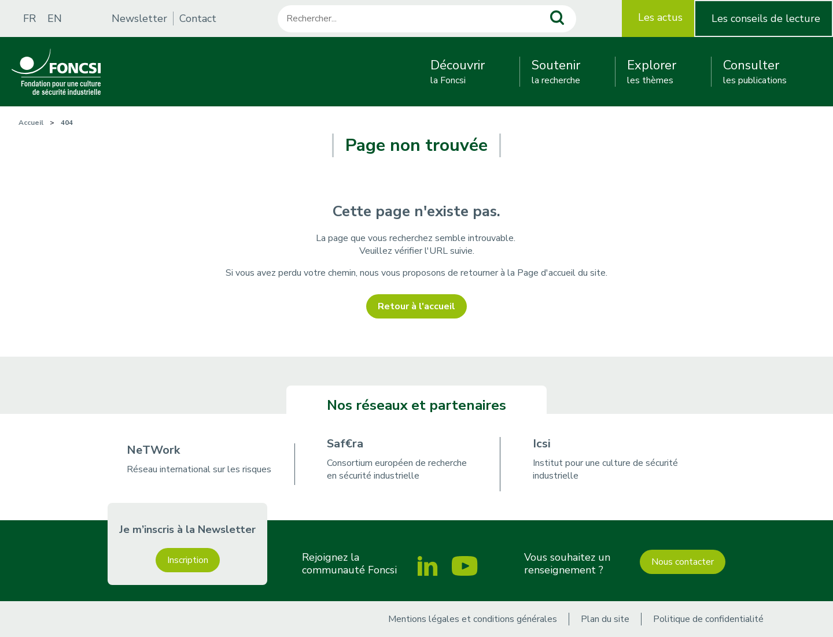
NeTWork (153, 450)
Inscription (187, 560)
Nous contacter (682, 561)
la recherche (556, 72)
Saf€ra (345, 443)
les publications (755, 72)
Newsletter (139, 18)
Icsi (542, 443)
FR (29, 18)
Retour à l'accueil (416, 306)
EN (54, 18)
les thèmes (651, 72)
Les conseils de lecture (766, 18)
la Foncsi (457, 72)
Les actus (660, 17)
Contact (197, 18)
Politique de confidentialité (708, 619)
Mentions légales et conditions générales (472, 619)
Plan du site (605, 619)
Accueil (31, 122)
